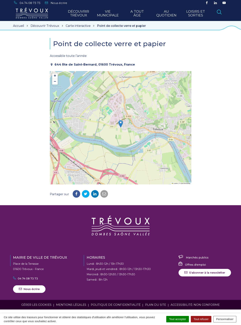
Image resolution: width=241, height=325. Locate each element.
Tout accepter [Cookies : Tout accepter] (177, 319)
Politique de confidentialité (116, 304)
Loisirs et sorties (195, 13)
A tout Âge (137, 13)
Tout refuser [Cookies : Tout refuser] (201, 319)
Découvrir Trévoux (78, 13)
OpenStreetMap (185, 183)
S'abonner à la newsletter (204, 272)
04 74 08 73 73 (25, 278)
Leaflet (175, 183)
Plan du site (155, 304)
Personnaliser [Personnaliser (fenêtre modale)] (224, 319)
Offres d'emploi (192, 264)
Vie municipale (108, 13)
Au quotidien (166, 13)
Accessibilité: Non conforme (195, 304)
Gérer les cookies (36, 304)
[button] (120, 124)
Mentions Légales (71, 304)
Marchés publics (194, 257)
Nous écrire (29, 289)
